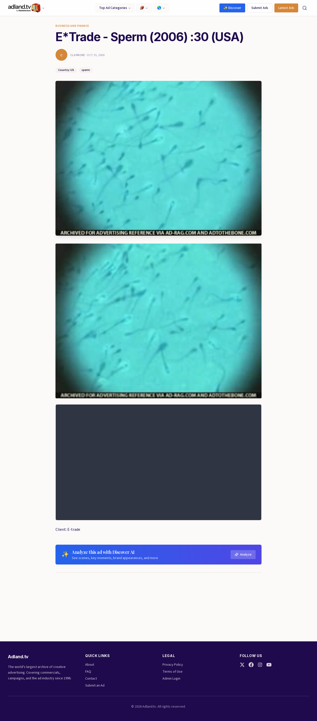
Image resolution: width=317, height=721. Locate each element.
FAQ (88, 671)
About (89, 664)
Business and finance (72, 26)
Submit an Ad (95, 685)
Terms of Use (172, 671)
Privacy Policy (172, 664)
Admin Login (171, 678)
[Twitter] (242, 664)
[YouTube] (268, 664)
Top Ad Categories (115, 7)
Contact (91, 678)
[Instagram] (260, 664)
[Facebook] (251, 664)
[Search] (304, 7)
